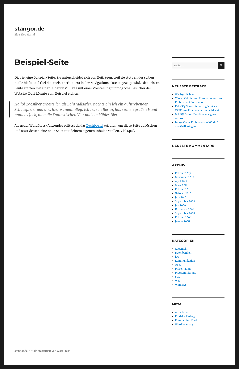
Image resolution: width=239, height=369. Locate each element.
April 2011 (181, 181)
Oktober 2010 (183, 193)
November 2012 (184, 177)
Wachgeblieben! (185, 94)
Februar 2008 (183, 217)
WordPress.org (184, 324)
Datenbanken (183, 252)
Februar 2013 (183, 173)
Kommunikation (185, 260)
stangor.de (29, 28)
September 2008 (185, 213)
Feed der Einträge (185, 316)
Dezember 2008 (184, 209)
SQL (177, 276)
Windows (181, 284)
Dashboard (94, 125)
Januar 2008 (182, 221)
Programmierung (185, 272)
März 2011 (181, 185)
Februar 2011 (183, 189)
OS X (178, 264)
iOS (177, 256)
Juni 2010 (180, 197)
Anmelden (181, 312)
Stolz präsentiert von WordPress (50, 351)
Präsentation (183, 268)
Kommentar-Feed (186, 320)
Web (177, 280)
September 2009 (185, 201)
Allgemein (181, 248)
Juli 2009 (180, 205)
